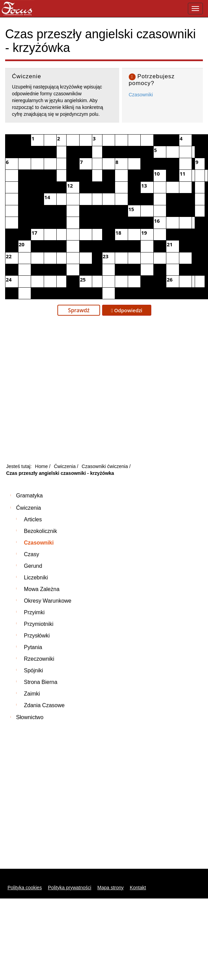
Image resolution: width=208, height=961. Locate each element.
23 (106, 256)
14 (47, 197)
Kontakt (138, 887)
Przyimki (34, 612)
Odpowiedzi (126, 310)
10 (157, 173)
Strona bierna (40, 682)
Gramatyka (29, 495)
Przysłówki (37, 636)
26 (169, 279)
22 (9, 256)
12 (70, 185)
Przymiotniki (38, 624)
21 (169, 244)
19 (144, 232)
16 (157, 220)
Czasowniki (141, 94)
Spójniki (33, 670)
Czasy (31, 554)
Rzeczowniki (39, 659)
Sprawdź (79, 310)
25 (83, 279)
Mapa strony (110, 887)
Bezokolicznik (40, 531)
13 (144, 185)
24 (9, 279)
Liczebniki (36, 577)
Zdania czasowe (44, 705)
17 (34, 232)
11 (182, 173)
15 (131, 209)
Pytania (33, 647)
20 (22, 244)
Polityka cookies (25, 887)
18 (118, 232)
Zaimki (32, 694)
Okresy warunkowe (47, 601)
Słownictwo (29, 717)
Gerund (33, 566)
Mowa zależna (41, 589)
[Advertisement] (64, 391)
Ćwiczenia (28, 508)
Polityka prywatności (69, 887)
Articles (33, 519)
